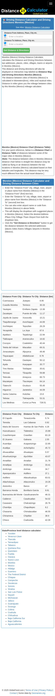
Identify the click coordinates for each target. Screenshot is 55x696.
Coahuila (12, 612)
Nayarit (11, 595)
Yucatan (11, 533)
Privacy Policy (46, 690)
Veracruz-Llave (15, 536)
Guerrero (12, 571)
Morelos (11, 563)
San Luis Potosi (15, 592)
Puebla (11, 554)
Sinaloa (11, 589)
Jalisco (11, 601)
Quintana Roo (14, 548)
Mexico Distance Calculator (37, 27)
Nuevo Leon (13, 560)
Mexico (11, 565)
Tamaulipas (13, 542)
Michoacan (13, 598)
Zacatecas (12, 583)
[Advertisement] (27, 116)
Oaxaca (11, 557)
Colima (11, 609)
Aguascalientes (15, 624)
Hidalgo (11, 568)
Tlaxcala (12, 539)
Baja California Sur (16, 618)
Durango (12, 606)
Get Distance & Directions (16, 50)
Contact (13, 693)
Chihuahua (13, 615)
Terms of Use (31, 690)
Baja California (14, 621)
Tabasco (12, 545)
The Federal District (17, 574)
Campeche (13, 580)
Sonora (11, 586)
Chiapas (11, 577)
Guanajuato (13, 604)
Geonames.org (38, 693)
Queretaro (12, 551)
